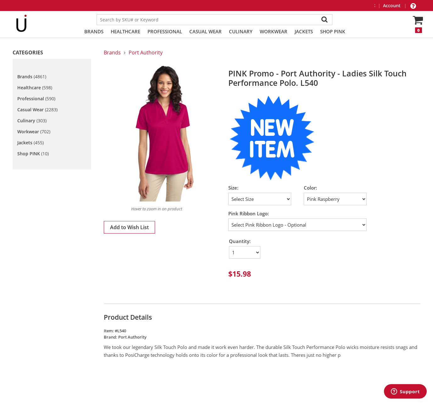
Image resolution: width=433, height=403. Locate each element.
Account (392, 5)
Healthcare (125, 31)
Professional (164, 31)
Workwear (273, 31)
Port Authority (146, 52)
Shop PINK (332, 31)
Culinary (241, 31)
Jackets (304, 31)
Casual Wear (205, 31)
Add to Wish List (129, 227)
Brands (93, 31)
